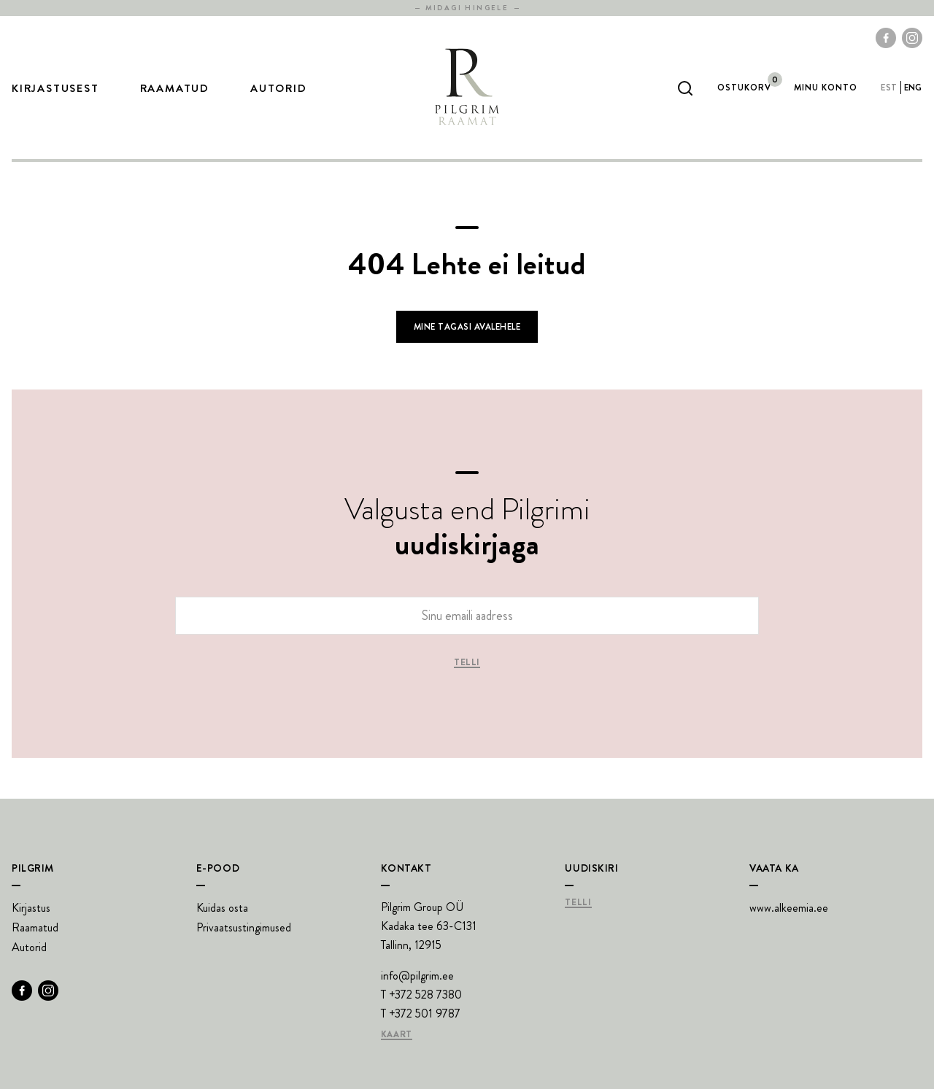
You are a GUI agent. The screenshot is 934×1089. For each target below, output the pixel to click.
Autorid (278, 88)
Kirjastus (31, 907)
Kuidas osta (222, 907)
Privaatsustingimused (243, 927)
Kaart (396, 1035)
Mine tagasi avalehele (467, 326)
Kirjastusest (55, 88)
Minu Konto (825, 87)
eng (913, 87)
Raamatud (174, 88)
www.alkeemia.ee (788, 907)
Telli (467, 663)
